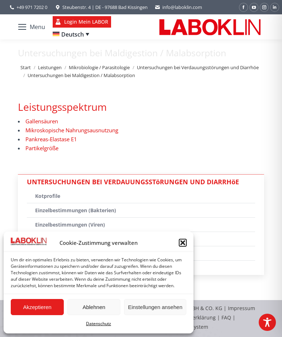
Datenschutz (98, 324)
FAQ (226, 317)
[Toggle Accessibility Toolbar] (267, 322)
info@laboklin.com (178, 7)
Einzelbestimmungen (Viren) (70, 224)
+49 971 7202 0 (31, 7)
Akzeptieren (37, 307)
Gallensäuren (41, 121)
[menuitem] (71, 34)
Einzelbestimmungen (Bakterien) (75, 210)
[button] (182, 242)
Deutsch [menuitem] (72, 34)
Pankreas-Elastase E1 (51, 139)
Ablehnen (93, 307)
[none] (71, 34)
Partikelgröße (41, 148)
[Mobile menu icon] (32, 27)
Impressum (241, 308)
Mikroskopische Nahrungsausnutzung (71, 130)
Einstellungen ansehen (155, 307)
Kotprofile (47, 196)
